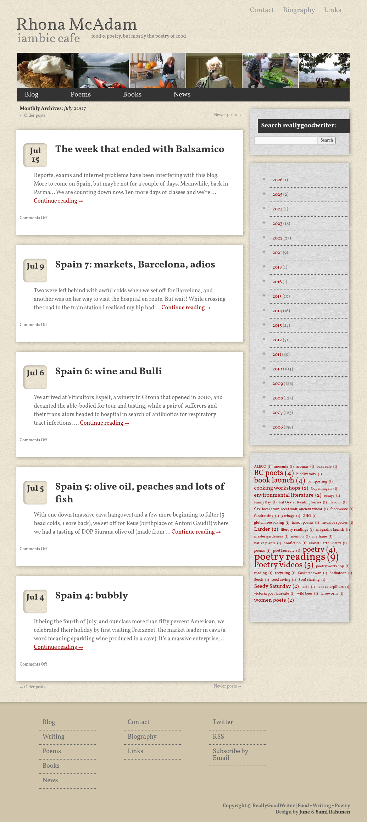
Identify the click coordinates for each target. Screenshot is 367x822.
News (181, 95)
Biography (299, 10)
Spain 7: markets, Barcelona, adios (135, 265)
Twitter (223, 722)
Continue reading (58, 201)
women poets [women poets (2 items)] (274, 600)
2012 (277, 340)
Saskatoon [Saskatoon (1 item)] (340, 573)
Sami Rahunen (333, 812)
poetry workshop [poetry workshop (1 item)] (332, 566)
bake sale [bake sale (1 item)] (327, 467)
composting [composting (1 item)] (320, 482)
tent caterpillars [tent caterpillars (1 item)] (333, 587)
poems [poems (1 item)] (262, 551)
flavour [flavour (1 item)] (338, 503)
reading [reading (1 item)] (263, 573)
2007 (277, 413)
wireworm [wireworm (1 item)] (332, 594)
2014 (277, 311)
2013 (277, 325)
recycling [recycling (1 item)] (285, 573)
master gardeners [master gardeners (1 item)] (271, 537)
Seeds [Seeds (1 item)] (261, 580)
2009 (277, 384)
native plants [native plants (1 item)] (267, 543)
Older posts (33, 115)
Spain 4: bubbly (91, 596)
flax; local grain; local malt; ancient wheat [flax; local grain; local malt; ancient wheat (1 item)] (291, 509)
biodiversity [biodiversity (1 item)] (309, 474)
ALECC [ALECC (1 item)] (263, 467)
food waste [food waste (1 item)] (341, 509)
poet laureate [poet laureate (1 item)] (286, 551)
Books (132, 95)
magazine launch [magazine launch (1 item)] (333, 530)
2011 (276, 355)
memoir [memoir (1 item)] (300, 537)
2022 (277, 238)
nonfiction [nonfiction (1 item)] (295, 543)
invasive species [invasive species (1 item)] (337, 523)
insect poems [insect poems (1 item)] (305, 523)
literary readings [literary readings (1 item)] (297, 530)
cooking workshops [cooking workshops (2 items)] (281, 488)
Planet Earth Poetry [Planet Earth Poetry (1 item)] (327, 543)
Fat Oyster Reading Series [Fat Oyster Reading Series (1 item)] (303, 503)
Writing (54, 737)
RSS (218, 737)
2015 (277, 296)
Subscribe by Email (230, 755)
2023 (277, 224)
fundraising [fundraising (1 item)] (266, 516)
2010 (277, 369)
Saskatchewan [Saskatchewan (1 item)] (312, 573)
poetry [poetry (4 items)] (318, 550)
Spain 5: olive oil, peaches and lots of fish (140, 493)
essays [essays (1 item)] (332, 496)
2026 (277, 180)
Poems (81, 95)
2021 (277, 253)
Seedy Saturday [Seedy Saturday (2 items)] (276, 586)
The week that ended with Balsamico (139, 149)
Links (332, 10)
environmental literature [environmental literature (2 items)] (288, 495)
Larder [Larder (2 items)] (266, 529)
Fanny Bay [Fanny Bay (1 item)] (265, 503)
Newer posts (227, 115)
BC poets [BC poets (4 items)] (274, 473)
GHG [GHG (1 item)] (309, 516)
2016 (277, 282)
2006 (277, 427)
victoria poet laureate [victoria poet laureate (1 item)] (274, 594)
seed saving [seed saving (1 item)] (284, 580)
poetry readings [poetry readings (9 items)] (296, 557)
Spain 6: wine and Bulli (108, 372)
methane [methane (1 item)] (322, 537)
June (304, 812)
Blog (32, 95)
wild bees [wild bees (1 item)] (307, 594)
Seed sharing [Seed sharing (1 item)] (312, 580)
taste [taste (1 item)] (308, 587)
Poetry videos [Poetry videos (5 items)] (283, 565)
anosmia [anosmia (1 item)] (284, 467)
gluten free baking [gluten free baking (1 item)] (271, 523)
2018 (277, 267)
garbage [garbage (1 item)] (291, 516)
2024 (277, 209)
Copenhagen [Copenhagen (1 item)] (324, 489)
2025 (277, 195)
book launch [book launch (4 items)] (279, 481)
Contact (262, 10)
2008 (277, 398)
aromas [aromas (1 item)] (305, 467)
